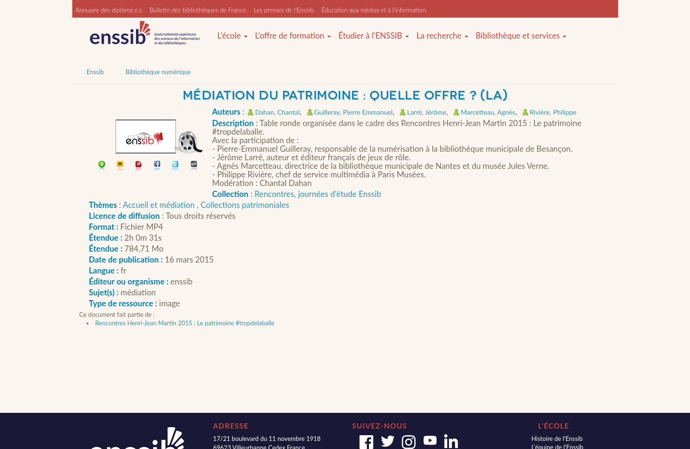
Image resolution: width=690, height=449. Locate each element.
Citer (120, 167)
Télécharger (102, 167)
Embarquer (194, 167)
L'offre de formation (293, 35)
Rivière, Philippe (553, 112)
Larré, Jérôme (427, 112)
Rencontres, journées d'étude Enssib (317, 194)
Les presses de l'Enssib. (284, 10)
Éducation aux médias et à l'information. (374, 10)
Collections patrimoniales (245, 205)
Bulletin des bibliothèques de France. (199, 10)
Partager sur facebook (157, 167)
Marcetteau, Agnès (488, 112)
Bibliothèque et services (521, 35)
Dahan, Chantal (277, 112)
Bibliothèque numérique (158, 72)
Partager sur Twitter (175, 167)
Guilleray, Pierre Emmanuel (353, 112)
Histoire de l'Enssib (557, 438)
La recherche (442, 35)
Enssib (95, 72)
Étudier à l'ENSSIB (374, 35)
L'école (232, 35)
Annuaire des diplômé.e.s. (110, 10)
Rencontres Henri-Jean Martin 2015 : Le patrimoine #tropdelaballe (184, 323)
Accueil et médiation (159, 205)
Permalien (139, 167)
